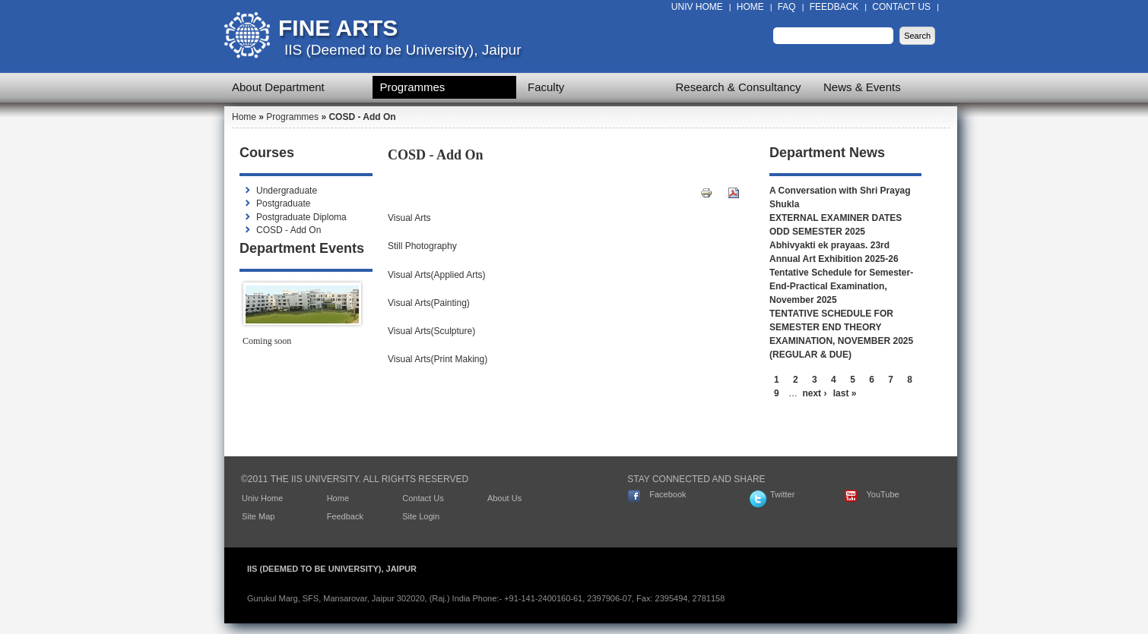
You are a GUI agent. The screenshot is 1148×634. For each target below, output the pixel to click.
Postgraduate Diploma (301, 217)
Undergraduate (286, 190)
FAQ (787, 7)
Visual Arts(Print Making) (437, 359)
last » (845, 393)
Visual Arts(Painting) (429, 303)
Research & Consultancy (738, 86)
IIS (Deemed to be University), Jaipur (403, 50)
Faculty (546, 86)
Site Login (420, 516)
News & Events (862, 86)
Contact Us (901, 7)
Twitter (782, 494)
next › (814, 393)
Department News (827, 152)
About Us (504, 498)
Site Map (258, 516)
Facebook (667, 494)
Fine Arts (338, 27)
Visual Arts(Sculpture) (431, 331)
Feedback (834, 7)
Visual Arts (409, 218)
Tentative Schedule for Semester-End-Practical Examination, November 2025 (841, 286)
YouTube (882, 494)
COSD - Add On (288, 230)
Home (750, 7)
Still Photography (422, 246)
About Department (278, 86)
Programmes (413, 86)
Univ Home (697, 7)
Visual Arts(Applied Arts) (437, 275)
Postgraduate (283, 203)
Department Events (301, 248)
